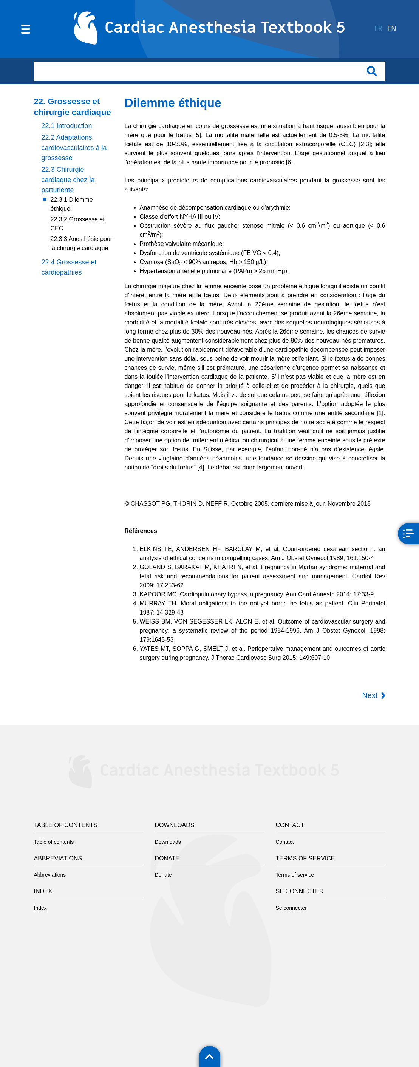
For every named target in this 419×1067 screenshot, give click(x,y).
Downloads (168, 842)
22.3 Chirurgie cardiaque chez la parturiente (68, 180)
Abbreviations (50, 875)
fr (378, 29)
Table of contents (54, 842)
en (391, 29)
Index (40, 908)
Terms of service (294, 875)
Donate (163, 875)
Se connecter (291, 908)
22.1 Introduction (67, 126)
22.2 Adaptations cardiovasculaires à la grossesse (74, 148)
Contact (284, 842)
